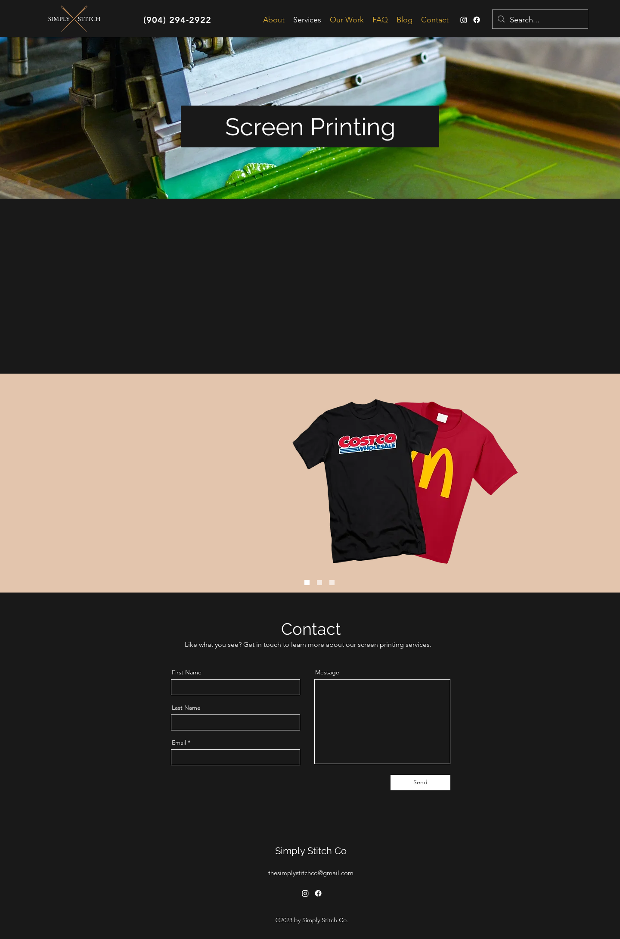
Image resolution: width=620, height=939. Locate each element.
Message (327, 672)
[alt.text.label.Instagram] (463, 20)
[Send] (420, 782)
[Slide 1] (319, 582)
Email (179, 742)
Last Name (186, 708)
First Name (187, 672)
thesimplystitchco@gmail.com (310, 873)
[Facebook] (476, 20)
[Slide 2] (332, 582)
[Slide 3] (307, 582)
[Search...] (540, 20)
